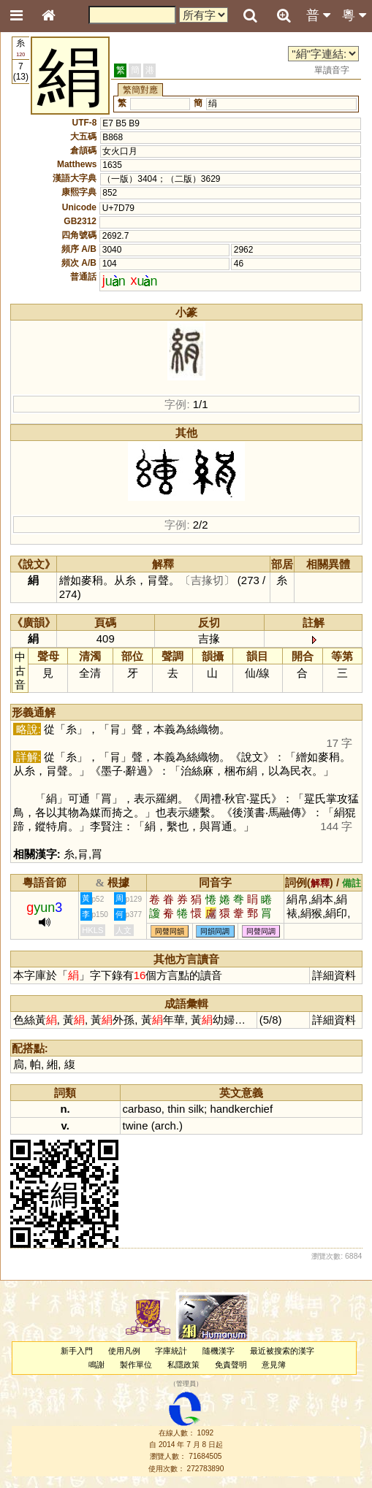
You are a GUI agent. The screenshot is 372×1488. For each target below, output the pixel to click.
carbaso (142, 1108)
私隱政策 (183, 1364)
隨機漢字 (218, 1350)
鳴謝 (96, 1364)
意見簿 (274, 1364)
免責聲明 (231, 1364)
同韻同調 (214, 931)
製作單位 (136, 1364)
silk (196, 1108)
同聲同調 (261, 931)
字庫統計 (171, 1350)
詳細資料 (334, 975)
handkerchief (241, 1108)
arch (165, 1125)
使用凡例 (124, 1350)
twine (135, 1125)
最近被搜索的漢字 (282, 1350)
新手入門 (77, 1350)
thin (176, 1108)
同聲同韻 (169, 931)
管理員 (186, 1384)
